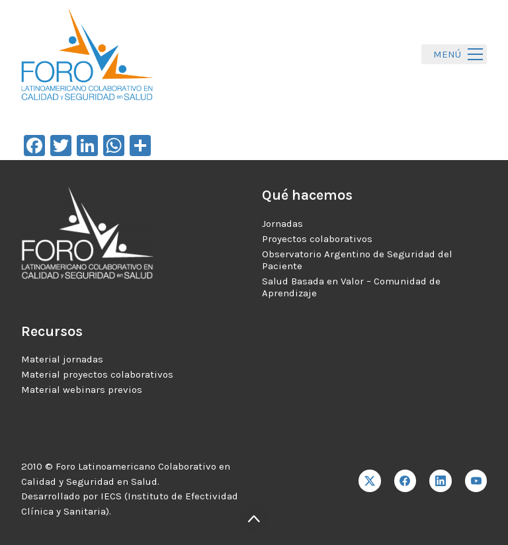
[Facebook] (405, 481)
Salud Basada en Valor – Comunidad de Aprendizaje (351, 287)
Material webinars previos (81, 390)
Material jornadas (62, 359)
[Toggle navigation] (454, 54)
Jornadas (282, 224)
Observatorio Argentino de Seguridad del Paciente (357, 260)
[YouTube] (476, 481)
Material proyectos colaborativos (97, 374)
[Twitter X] (370, 481)
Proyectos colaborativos (317, 239)
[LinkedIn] (440, 481)
